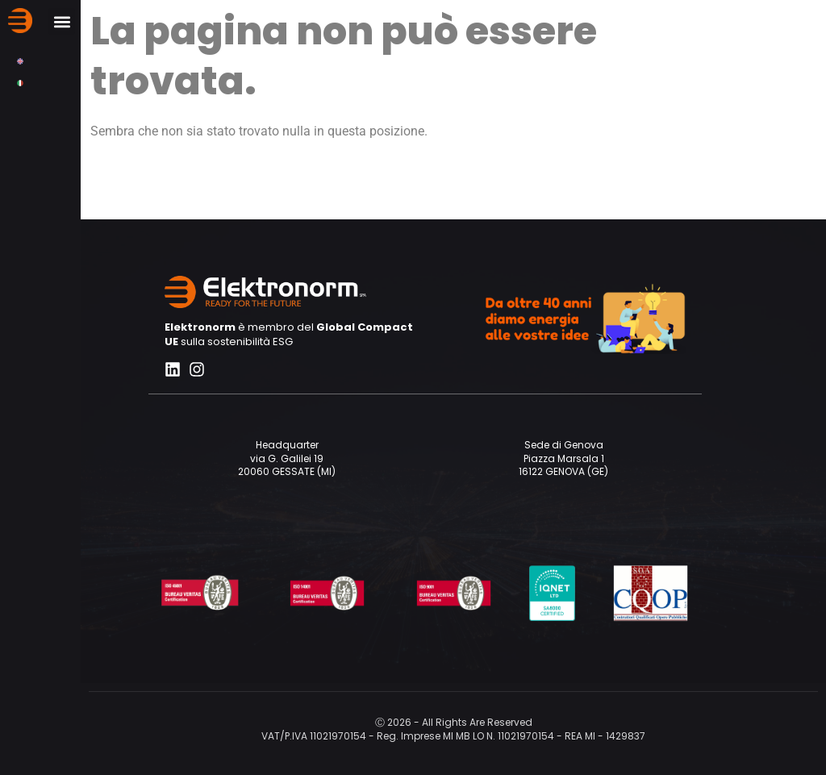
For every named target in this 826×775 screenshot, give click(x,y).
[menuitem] (20, 61)
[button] (61, 21)
